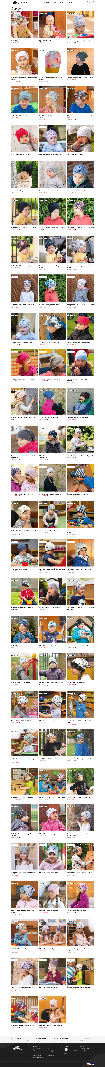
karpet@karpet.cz (84, 1051)
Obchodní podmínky (38, 1053)
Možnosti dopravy (37, 1055)
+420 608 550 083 (85, 1049)
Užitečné (69, 2)
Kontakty (50, 1051)
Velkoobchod (51, 1053)
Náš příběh (51, 1049)
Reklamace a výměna (38, 1057)
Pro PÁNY (54, 2)
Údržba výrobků (36, 1051)
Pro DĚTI (62, 2)
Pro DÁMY (47, 2)
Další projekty (51, 1055)
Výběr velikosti (36, 1049)
